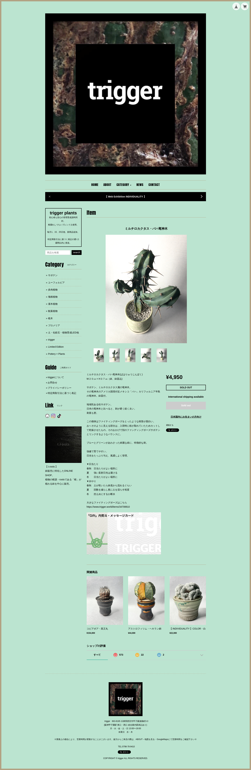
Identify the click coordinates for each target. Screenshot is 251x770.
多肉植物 (53, 289)
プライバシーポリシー (59, 387)
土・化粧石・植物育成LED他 (63, 332)
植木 (50, 318)
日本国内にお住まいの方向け (186, 416)
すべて (97, 654)
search (76, 252)
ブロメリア (54, 325)
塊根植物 (53, 296)
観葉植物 (53, 311)
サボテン (53, 275)
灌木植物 (53, 304)
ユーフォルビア (56, 282)
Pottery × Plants (56, 354)
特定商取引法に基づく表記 (62, 393)
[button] (124, 185)
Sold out (186, 405)
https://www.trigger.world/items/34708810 (108, 506)
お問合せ (52, 382)
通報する (169, 425)
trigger (51, 339)
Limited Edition (56, 346)
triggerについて (56, 377)
